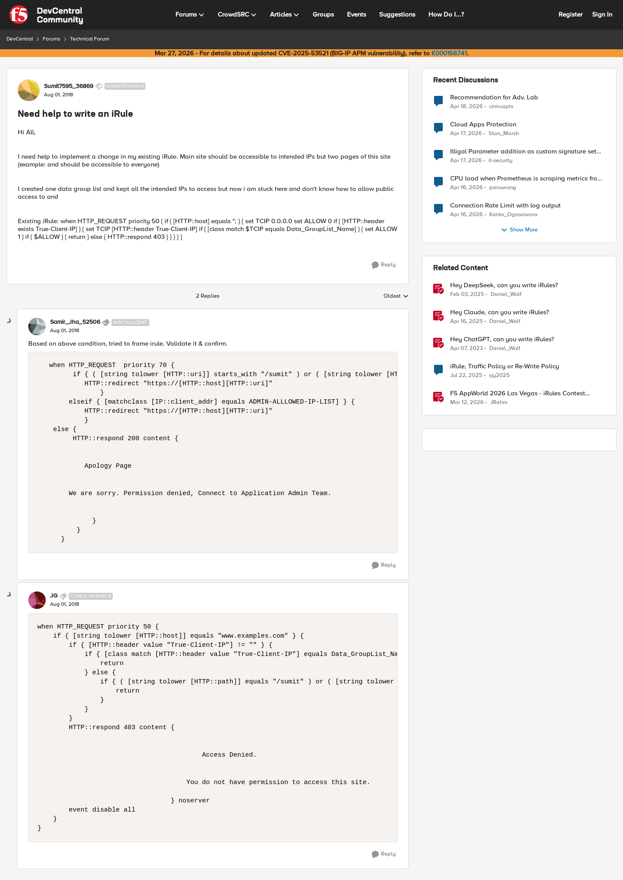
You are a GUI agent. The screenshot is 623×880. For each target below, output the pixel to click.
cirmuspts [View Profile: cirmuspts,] (501, 106)
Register (571, 14)
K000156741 (449, 53)
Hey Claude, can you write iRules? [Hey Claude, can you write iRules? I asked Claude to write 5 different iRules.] (499, 312)
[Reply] (383, 265)
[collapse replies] (9, 321)
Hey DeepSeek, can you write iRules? (504, 285)
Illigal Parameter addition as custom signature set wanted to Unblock (523, 151)
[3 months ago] (466, 106)
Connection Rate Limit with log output (505, 205)
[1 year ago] (467, 294)
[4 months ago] (467, 402)
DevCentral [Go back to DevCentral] (20, 39)
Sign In (602, 14)
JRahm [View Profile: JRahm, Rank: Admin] (499, 402)
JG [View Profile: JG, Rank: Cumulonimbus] (53, 595)
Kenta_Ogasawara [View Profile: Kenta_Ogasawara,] (513, 214)
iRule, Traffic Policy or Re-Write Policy (504, 366)
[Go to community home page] (46, 14)
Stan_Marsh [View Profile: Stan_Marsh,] (503, 133)
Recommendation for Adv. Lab (494, 97)
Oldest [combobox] (396, 296)
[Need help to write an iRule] (64, 331)
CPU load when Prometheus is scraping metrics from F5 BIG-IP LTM (526, 178)
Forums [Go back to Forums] (52, 39)
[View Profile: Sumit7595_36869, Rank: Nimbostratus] (29, 90)
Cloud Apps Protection (483, 124)
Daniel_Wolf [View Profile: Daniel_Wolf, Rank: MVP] (506, 294)
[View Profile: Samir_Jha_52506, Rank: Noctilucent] (37, 326)
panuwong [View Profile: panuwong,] (502, 187)
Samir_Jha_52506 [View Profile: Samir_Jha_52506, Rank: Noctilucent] (75, 322)
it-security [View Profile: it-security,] (500, 160)
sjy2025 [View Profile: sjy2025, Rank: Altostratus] (499, 375)
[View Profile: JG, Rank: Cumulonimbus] (37, 600)
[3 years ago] (466, 348)
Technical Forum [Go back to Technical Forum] (89, 39)
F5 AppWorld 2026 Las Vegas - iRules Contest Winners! (517, 393)
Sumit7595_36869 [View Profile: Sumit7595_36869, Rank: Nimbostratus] (68, 86)
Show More (519, 230)
